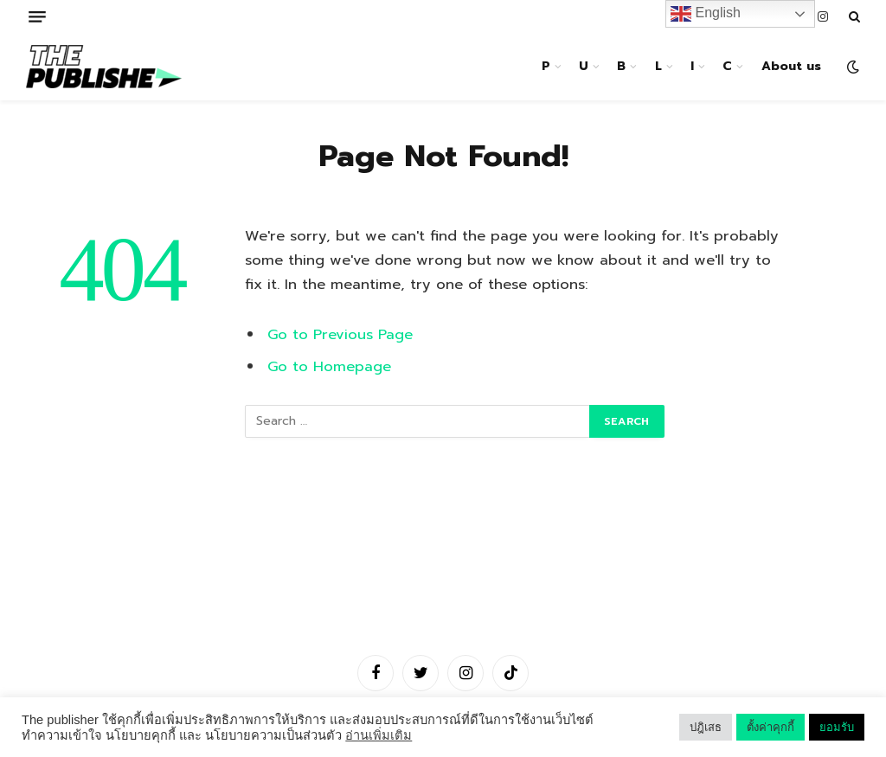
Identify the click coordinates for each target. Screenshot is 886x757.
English (706, 13)
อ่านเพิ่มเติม (378, 735)
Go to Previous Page (340, 334)
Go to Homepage (329, 366)
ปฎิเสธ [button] (706, 727)
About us (791, 66)
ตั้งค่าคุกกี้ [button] (770, 727)
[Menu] (37, 16)
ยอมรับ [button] (836, 727)
